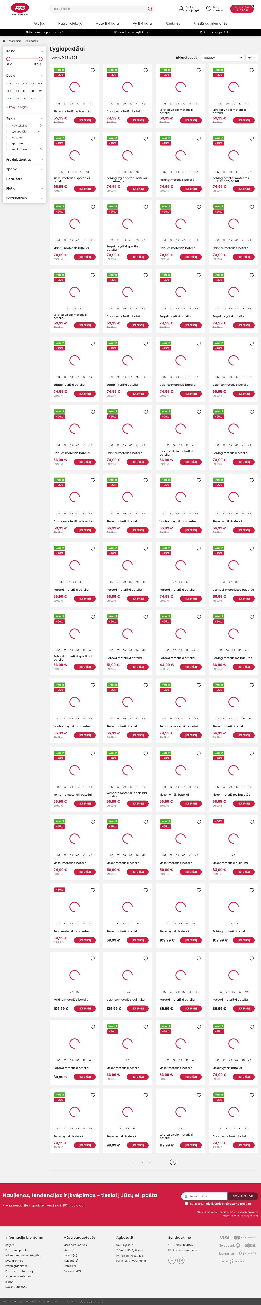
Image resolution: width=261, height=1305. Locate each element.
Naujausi (223, 57)
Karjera (9, 1245)
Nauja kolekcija (70, 23)
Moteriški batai (107, 23)
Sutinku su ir (221, 1204)
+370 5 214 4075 (180, 1245)
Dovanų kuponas (16, 1287)
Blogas (9, 1281)
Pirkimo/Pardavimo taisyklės (23, 1255)
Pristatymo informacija (19, 1271)
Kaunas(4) (70, 1255)
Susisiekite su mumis (183, 1250)
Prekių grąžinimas (16, 1266)
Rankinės (173, 23)
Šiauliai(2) (70, 1266)
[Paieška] (98, 9)
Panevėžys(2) (72, 1271)
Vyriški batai (142, 23)
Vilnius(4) (70, 1250)
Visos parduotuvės (75, 1245)
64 (251, 57)
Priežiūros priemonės (210, 23)
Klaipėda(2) (71, 1261)
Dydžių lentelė (14, 1261)
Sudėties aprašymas (18, 1276)
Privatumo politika (16, 1250)
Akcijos (39, 23)
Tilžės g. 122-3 (124, 1250)
